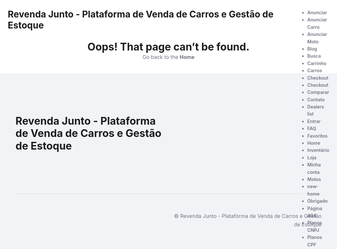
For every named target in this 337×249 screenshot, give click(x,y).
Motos (314, 179)
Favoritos (317, 136)
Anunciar (317, 12)
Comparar (318, 92)
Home (313, 143)
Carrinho (316, 63)
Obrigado (317, 201)
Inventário (318, 150)
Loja (311, 157)
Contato (316, 99)
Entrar (314, 121)
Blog (312, 48)
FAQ (311, 128)
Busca (314, 56)
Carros (314, 70)
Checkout (317, 78)
